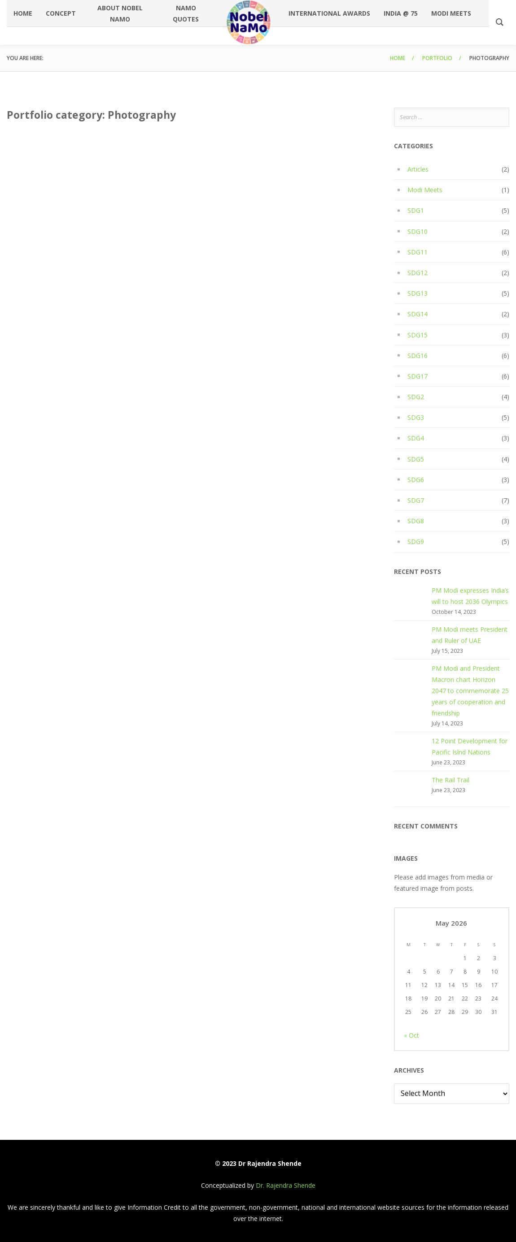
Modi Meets (424, 189)
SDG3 (415, 417)
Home (397, 58)
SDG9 (415, 541)
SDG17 (417, 376)
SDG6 (415, 479)
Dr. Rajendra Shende (285, 1185)
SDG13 (417, 293)
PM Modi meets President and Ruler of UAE (469, 635)
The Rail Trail (450, 780)
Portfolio (437, 58)
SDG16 (417, 355)
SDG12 (417, 272)
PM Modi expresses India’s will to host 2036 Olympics (470, 596)
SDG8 (415, 521)
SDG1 (415, 210)
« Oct (411, 1035)
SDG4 (415, 438)
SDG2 (415, 396)
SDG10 (417, 231)
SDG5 (415, 459)
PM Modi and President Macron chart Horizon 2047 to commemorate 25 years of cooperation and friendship (470, 691)
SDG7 (415, 500)
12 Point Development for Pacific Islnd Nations (469, 746)
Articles (418, 169)
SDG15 (417, 335)
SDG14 (417, 314)
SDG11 (417, 252)
